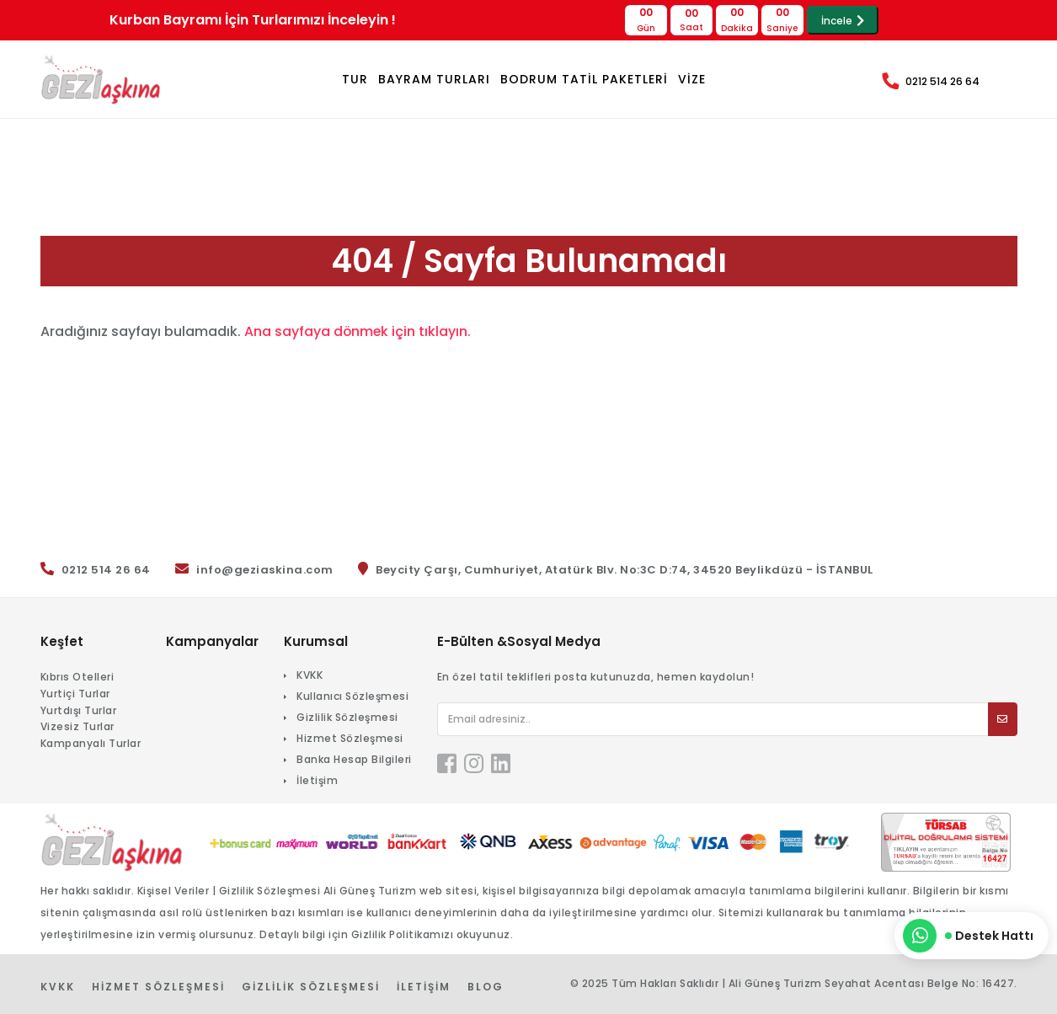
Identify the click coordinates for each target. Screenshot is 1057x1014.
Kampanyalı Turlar (90, 743)
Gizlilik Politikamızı (402, 934)
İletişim (317, 780)
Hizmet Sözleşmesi (349, 738)
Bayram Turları (434, 79)
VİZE (692, 79)
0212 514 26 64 (942, 81)
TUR (355, 79)
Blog (485, 986)
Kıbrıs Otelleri (77, 677)
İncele (842, 20)
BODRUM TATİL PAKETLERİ (584, 79)
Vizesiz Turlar (77, 726)
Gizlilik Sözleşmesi (347, 717)
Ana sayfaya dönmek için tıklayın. (358, 331)
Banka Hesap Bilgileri (354, 759)
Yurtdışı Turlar (78, 710)
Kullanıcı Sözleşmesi (352, 696)
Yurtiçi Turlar (75, 693)
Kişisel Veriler (173, 890)
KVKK (309, 675)
